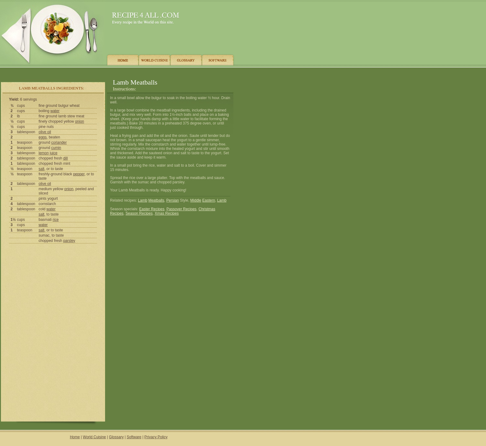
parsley (69, 240)
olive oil (45, 132)
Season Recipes (139, 213)
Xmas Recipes (167, 213)
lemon (44, 153)
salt (42, 169)
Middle (195, 200)
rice (56, 219)
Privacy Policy (156, 437)
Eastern (208, 200)
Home (75, 437)
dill (65, 158)
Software (134, 437)
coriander (59, 142)
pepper (79, 174)
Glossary (116, 437)
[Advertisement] (117, 72)
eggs (43, 137)
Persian (172, 200)
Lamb (142, 200)
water (55, 111)
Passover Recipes (181, 209)
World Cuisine (94, 437)
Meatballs (156, 200)
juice (54, 153)
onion (79, 121)
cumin (56, 148)
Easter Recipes (151, 209)
